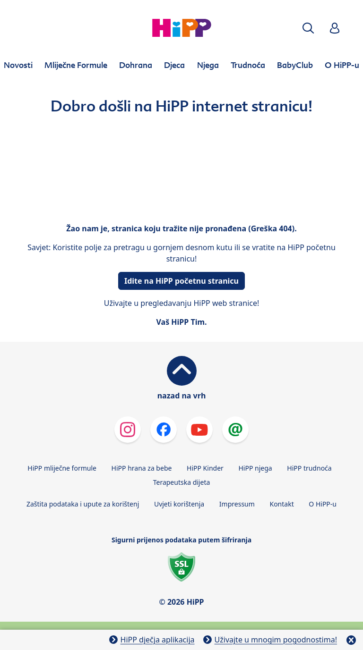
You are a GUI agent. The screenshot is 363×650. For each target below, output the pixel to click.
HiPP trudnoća (309, 468)
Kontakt (281, 503)
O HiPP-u (323, 503)
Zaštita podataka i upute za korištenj (82, 503)
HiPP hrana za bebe (142, 468)
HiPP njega (255, 468)
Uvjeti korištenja (179, 503)
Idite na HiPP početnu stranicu (181, 281)
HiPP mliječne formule (61, 468)
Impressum (237, 503)
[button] (308, 28)
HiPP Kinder (205, 468)
